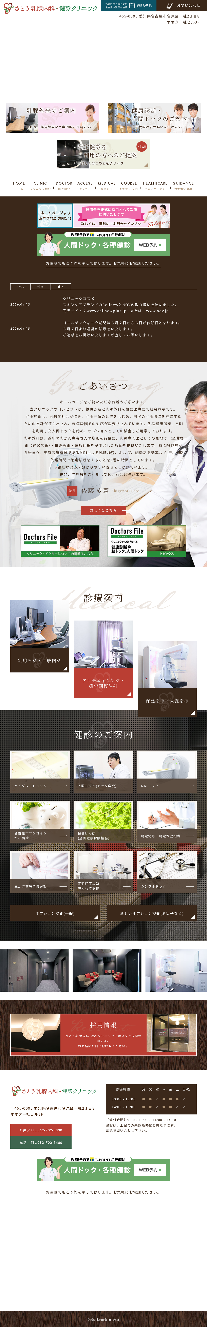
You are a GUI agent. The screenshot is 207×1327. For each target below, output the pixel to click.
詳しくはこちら (103, 510)
